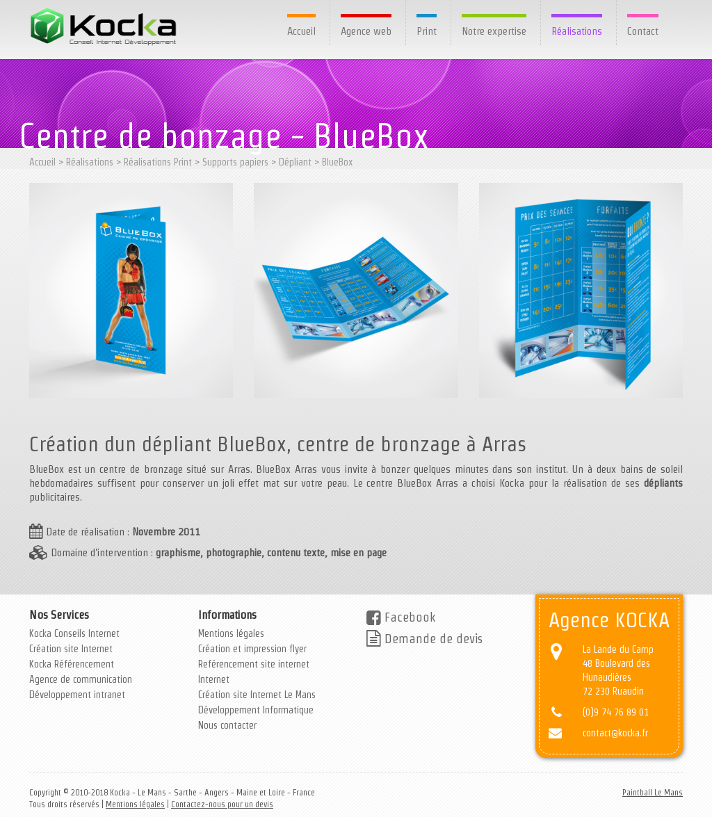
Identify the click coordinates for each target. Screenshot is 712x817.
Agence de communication (80, 679)
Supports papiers (235, 162)
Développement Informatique (256, 709)
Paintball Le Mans (652, 792)
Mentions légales (231, 633)
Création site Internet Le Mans (257, 694)
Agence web (366, 31)
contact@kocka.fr (615, 732)
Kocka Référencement (71, 664)
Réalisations (576, 31)
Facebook (400, 617)
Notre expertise (494, 31)
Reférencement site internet (253, 664)
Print (426, 31)
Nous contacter (227, 725)
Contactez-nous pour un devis (222, 804)
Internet (213, 679)
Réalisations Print (158, 162)
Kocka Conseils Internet (74, 633)
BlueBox (337, 162)
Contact (642, 31)
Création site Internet (71, 648)
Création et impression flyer (252, 648)
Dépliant (295, 162)
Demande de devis (424, 638)
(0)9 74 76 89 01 (616, 712)
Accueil (301, 31)
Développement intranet (77, 694)
